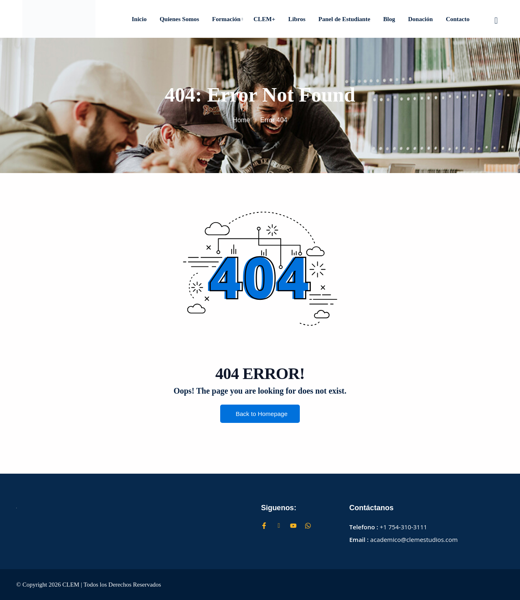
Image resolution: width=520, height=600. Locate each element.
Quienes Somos (179, 19)
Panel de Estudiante (344, 19)
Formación (227, 19)
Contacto (457, 19)
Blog (389, 19)
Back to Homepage (260, 414)
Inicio (139, 19)
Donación (420, 19)
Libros (297, 19)
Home (241, 120)
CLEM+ (264, 19)
